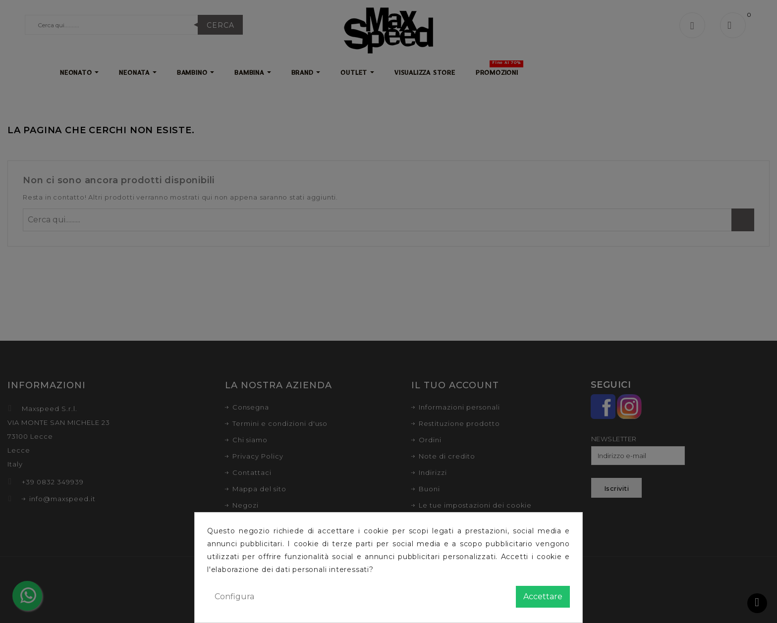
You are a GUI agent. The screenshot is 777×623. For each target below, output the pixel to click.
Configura (234, 596)
